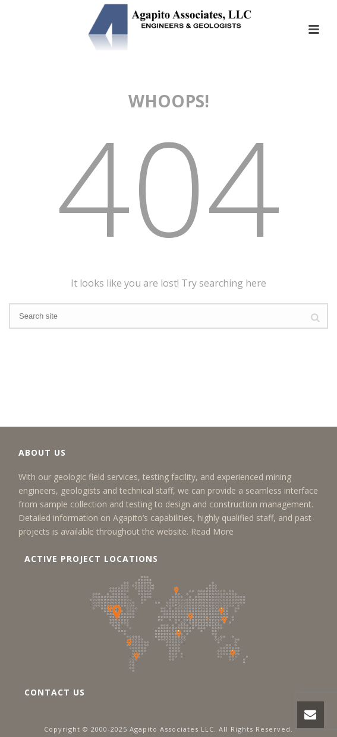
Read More (212, 531)
